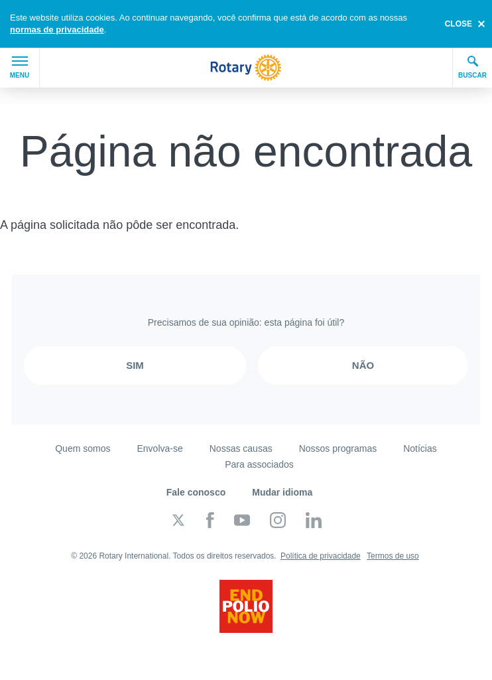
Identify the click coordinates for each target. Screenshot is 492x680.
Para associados (259, 464)
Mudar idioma (282, 492)
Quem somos (82, 448)
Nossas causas (241, 448)
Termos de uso (393, 556)
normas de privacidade (57, 29)
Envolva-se (159, 448)
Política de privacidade (320, 556)
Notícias (420, 448)
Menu (19, 67)
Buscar (472, 67)
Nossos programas (338, 448)
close (458, 24)
